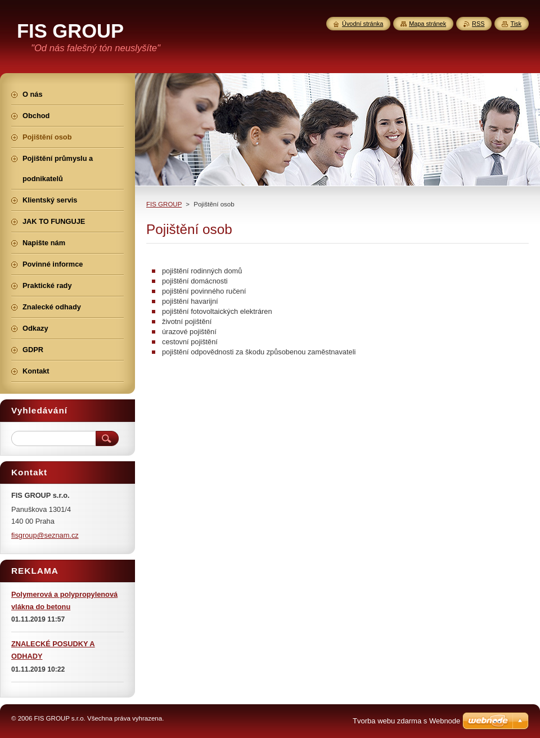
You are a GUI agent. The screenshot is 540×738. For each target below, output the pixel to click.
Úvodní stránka (362, 23)
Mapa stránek (427, 23)
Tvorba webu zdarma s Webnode (406, 721)
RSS (478, 23)
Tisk (515, 23)
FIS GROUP (164, 204)
